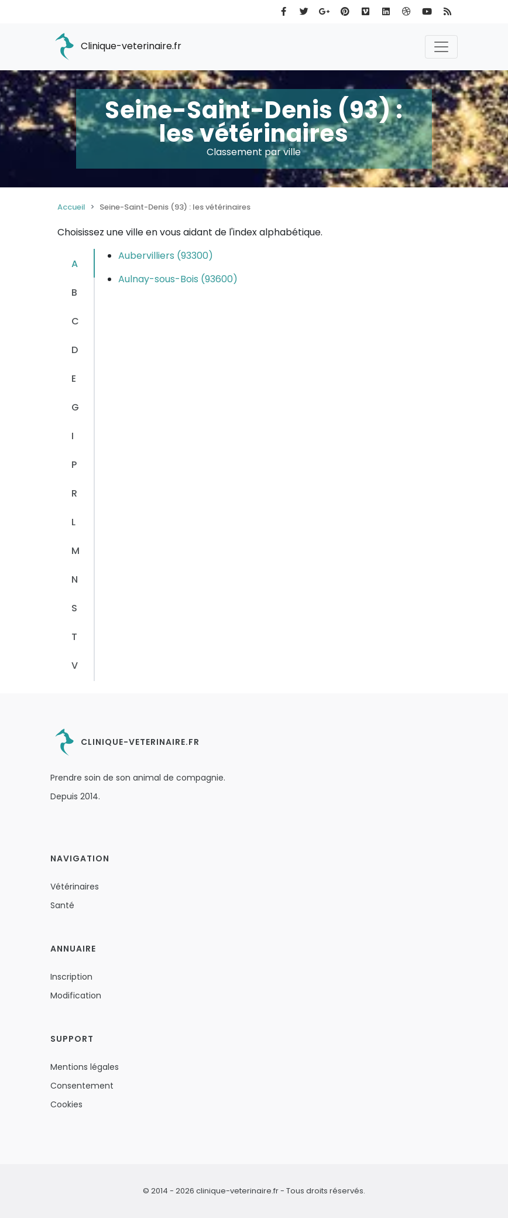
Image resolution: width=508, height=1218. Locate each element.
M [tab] (75, 550)
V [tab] (74, 665)
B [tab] (74, 292)
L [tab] (73, 522)
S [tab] (74, 608)
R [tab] (74, 493)
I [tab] (72, 436)
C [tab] (75, 321)
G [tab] (75, 407)
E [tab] (73, 378)
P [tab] (74, 464)
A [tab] (74, 264)
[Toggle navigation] (441, 47)
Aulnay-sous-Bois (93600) (178, 279)
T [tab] (74, 637)
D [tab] (74, 350)
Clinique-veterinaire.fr (115, 47)
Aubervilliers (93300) (165, 255)
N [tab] (74, 579)
